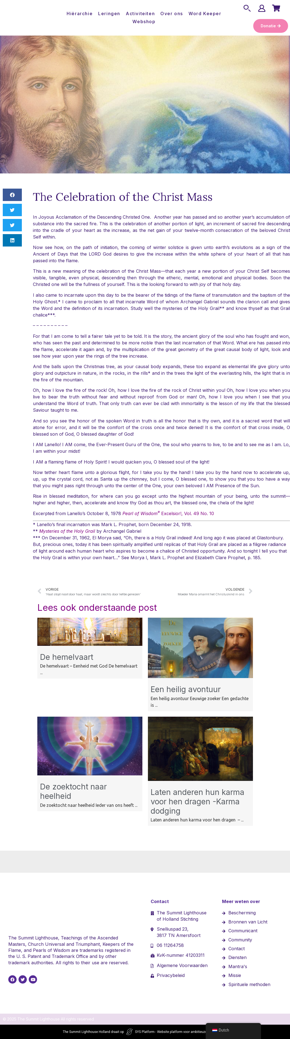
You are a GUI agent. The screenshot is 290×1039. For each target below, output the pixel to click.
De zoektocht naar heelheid (73, 791)
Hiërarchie (80, 13)
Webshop (143, 21)
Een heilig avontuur (186, 689)
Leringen (109, 13)
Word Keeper (205, 13)
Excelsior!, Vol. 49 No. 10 (168, 513)
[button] (12, 195)
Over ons (171, 13)
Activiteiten (140, 13)
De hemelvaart (66, 657)
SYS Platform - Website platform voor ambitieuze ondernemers (181, 1032)
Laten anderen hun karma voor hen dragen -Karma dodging (197, 801)
